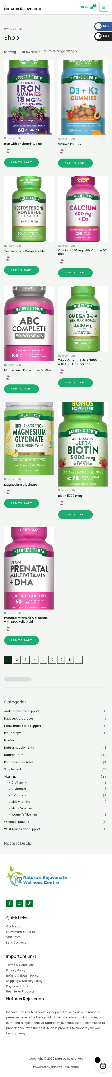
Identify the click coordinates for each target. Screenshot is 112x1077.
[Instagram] (19, 903)
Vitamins (10, 777)
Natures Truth (13, 755)
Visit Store (13, 937)
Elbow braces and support (22, 726)
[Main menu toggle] (103, 7)
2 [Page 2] (17, 660)
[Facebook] (9, 903)
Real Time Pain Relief (18, 762)
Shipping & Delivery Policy (24, 981)
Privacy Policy (15, 970)
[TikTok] (29, 903)
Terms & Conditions (20, 965)
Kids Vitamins (20, 802)
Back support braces (18, 719)
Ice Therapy (12, 733)
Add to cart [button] (21, 162)
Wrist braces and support (22, 829)
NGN (102, 26)
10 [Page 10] (61, 660)
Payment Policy (17, 986)
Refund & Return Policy (22, 976)
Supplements (13, 769)
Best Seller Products (20, 992)
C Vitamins (19, 783)
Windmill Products (16, 822)
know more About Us (21, 932)
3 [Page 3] (26, 660)
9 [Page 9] (52, 660)
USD (102, 36)
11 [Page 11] (70, 660)
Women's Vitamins (24, 815)
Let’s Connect (16, 943)
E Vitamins (18, 795)
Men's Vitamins (21, 808)
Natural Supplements (19, 748)
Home (8, 28)
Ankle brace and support (21, 711)
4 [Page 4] (35, 660)
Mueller (9, 740)
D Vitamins (19, 789)
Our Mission (14, 926)
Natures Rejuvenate (22, 8)
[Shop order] (59, 51)
